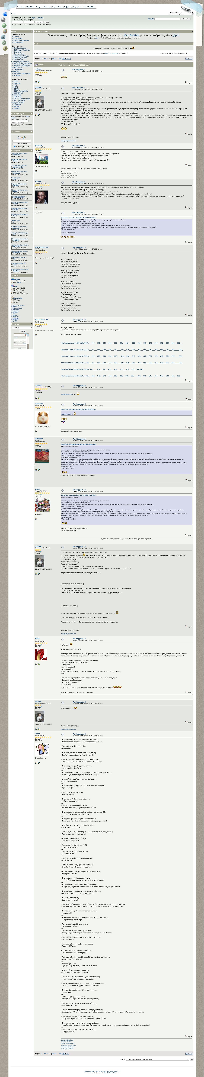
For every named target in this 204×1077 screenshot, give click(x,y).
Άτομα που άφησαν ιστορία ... (19, 251)
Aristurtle (17, 83)
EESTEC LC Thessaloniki (17, 94)
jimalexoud (16, 311)
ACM (16, 81)
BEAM (16, 89)
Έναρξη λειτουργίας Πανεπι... (19, 153)
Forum (16, 36)
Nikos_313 (16, 246)
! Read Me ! (30, 7)
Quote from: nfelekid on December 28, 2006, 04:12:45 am (78, 444)
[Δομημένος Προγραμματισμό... (20, 269)
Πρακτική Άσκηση (20, 58)
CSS (114, 1073)
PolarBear (16, 271)
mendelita (39, 404)
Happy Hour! (77, 7)
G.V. (14, 234)
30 (45, 59)
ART (15, 85)
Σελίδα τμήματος (20, 48)
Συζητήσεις (68, 7)
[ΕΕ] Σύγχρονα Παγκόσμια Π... (20, 214)
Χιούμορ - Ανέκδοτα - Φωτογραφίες (84, 53)
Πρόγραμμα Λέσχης (21, 56)
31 (47, 59)
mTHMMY (17, 75)
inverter (15, 203)
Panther (17, 108)
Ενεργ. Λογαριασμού (21, 40)
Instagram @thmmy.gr (22, 73)
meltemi (38, 69)
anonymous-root (41, 247)
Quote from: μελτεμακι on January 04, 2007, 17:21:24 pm (78, 409)
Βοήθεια (134, 35)
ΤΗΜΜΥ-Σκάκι (15, 220)
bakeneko (39, 439)
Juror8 (15, 216)
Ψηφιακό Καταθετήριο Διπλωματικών (20, 67)
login (33, 18)
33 (53, 59)
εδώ (126, 35)
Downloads (21, 7)
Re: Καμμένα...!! (78, 69)
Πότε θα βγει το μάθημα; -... (19, 196)
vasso (37, 734)
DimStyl (15, 210)
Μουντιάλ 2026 (15, 178)
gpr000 (15, 321)
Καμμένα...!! (124, 53)
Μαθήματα (39, 7)
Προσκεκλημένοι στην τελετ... (19, 171)
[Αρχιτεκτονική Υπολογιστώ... (19, 226)
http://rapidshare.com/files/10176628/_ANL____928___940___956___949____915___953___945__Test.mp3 (102, 369)
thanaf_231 (16, 316)
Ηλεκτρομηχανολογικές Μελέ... (20, 202)
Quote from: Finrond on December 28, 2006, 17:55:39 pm (78, 218)
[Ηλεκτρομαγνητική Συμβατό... (20, 239)
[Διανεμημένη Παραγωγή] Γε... (20, 208)
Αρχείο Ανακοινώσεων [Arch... (20, 245)
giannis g (16, 228)
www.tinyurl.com (67, 394)
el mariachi (16, 252)
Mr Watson (16, 155)
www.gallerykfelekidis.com (68, 141)
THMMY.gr (37, 53)
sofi (14, 258)
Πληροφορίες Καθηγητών (17, 70)
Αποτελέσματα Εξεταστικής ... (19, 159)
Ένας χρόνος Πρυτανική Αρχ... (20, 233)
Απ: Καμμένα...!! (79, 439)
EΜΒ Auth (17, 97)
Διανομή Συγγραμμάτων (23, 64)
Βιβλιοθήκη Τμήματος (22, 50)
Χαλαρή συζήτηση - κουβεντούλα (60, 53)
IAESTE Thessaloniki (22, 99)
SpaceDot (17, 105)
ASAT (16, 87)
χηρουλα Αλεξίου (18, 167)
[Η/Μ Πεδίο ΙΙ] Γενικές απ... (19, 257)
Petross (15, 161)
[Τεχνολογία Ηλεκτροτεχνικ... (19, 184)
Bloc (105, 1073)
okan (14, 179)
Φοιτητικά (47, 7)
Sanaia (15, 315)
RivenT (15, 191)
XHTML (109, 1073)
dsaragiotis (16, 309)
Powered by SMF (89, 1071)
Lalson (15, 265)
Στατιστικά (15, 275)
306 (60, 59)
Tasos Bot (115, 53)
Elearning (17, 52)
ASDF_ (38, 489)
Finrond (38, 181)
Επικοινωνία (18, 42)
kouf (14, 314)
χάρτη (175, 35)
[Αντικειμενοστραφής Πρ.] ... (19, 263)
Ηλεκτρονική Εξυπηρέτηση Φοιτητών (20, 61)
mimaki (15, 306)
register (40, 18)
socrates (15, 312)
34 (55, 59)
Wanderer (39, 145)
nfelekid (38, 87)
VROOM (17, 107)
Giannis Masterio (18, 197)
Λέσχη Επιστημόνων (19, 305)
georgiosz (16, 240)
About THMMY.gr (89, 7)
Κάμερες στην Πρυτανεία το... (19, 190)
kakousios (15, 319)
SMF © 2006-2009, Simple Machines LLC (107, 1071)
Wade (37, 638)
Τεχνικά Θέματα (57, 7)
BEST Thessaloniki (21, 91)
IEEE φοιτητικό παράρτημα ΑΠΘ (18, 102)
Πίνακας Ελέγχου (18, 114)
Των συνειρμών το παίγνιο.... (19, 165)
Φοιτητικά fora (19, 54)
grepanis (15, 185)
